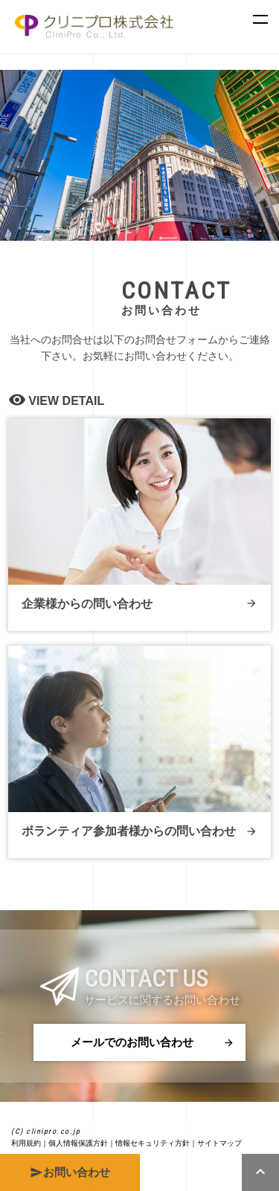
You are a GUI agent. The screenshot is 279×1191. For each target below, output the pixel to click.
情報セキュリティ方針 (152, 1143)
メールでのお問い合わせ (152, 1042)
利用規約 (26, 1143)
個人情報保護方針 (78, 1143)
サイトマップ (219, 1143)
